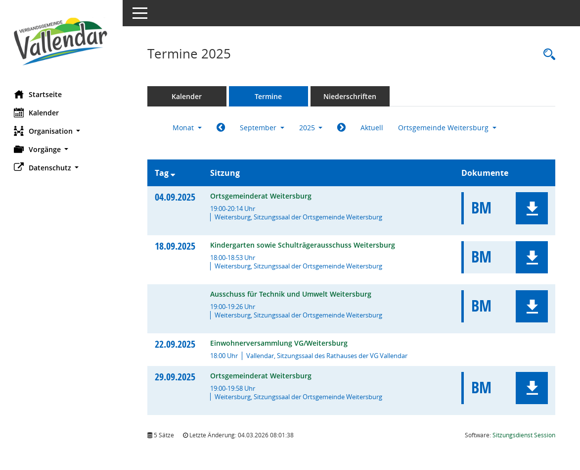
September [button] (263, 127)
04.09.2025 (176, 197)
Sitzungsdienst (523, 435)
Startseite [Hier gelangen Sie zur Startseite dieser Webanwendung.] (39, 94)
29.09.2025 (176, 376)
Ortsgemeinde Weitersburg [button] (449, 127)
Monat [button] (188, 127)
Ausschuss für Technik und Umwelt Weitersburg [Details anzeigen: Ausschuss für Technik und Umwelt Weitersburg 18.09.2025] (291, 294)
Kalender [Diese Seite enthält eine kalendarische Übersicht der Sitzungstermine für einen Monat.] (37, 112)
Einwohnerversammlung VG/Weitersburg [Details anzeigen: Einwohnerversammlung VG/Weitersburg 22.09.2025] (280, 343)
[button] (62, 131)
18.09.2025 (176, 246)
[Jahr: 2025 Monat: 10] (343, 128)
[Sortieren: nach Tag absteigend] (174, 172)
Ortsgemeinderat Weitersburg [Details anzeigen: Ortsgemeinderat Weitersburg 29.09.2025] (261, 375)
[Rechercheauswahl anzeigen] (546, 55)
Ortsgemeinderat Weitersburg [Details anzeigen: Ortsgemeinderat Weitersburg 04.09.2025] (261, 196)
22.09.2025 (176, 344)
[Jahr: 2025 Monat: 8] (221, 128)
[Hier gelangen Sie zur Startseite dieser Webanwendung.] (62, 41)
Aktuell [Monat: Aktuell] (373, 127)
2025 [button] (312, 127)
